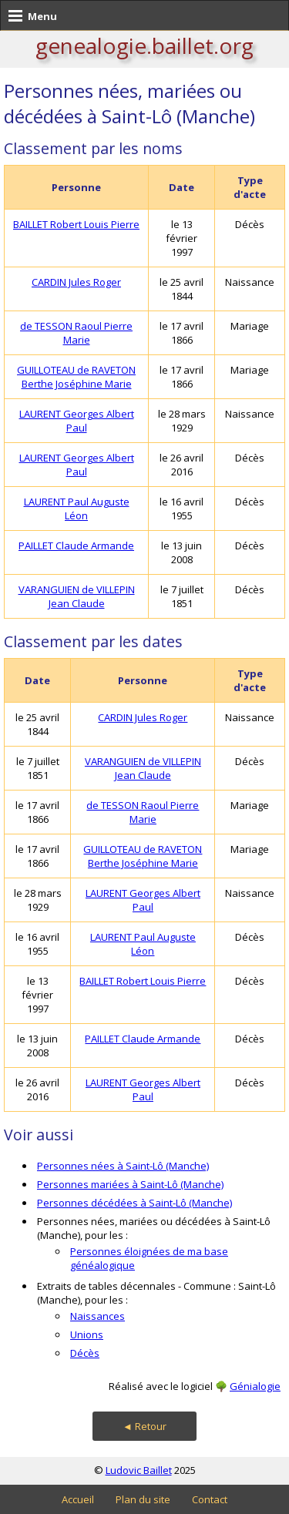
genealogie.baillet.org (144, 45)
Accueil (78, 1499)
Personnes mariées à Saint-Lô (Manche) (130, 1184)
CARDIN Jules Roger (76, 282)
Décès (84, 1353)
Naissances (97, 1316)
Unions (86, 1334)
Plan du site (143, 1499)
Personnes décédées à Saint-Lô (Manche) (134, 1203)
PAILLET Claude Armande (76, 545)
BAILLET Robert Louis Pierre (76, 224)
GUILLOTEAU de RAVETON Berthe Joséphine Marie (76, 377)
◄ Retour (144, 1426)
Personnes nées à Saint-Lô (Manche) (123, 1166)
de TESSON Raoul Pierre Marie (76, 333)
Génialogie (255, 1386)
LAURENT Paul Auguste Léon (76, 508)
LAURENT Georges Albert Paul (76, 421)
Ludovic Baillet (139, 1470)
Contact (209, 1499)
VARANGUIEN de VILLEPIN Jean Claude (76, 596)
